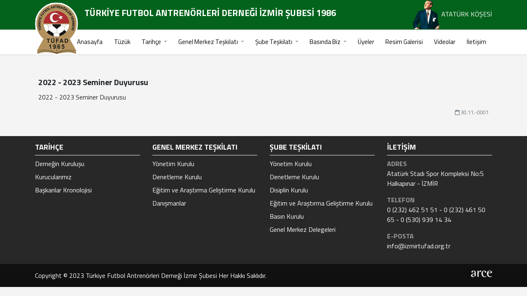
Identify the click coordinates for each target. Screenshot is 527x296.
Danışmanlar (169, 203)
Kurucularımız (53, 177)
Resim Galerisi (404, 41)
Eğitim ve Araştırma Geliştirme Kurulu (203, 190)
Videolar (444, 41)
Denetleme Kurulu (177, 177)
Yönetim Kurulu (173, 164)
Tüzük (122, 41)
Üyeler (366, 41)
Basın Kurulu (287, 216)
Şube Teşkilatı (274, 41)
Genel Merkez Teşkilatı (208, 41)
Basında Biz (326, 41)
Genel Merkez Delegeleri (303, 229)
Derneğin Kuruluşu (59, 164)
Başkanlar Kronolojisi (63, 190)
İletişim (476, 41)
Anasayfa (90, 41)
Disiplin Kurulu (289, 190)
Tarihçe (152, 41)
